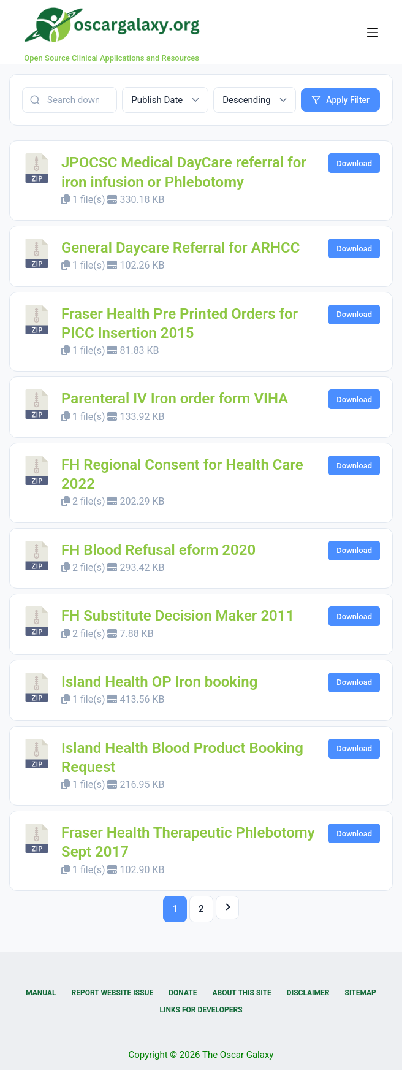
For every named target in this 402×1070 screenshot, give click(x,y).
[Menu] (372, 32)
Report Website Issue (113, 992)
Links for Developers (200, 1010)
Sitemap (360, 992)
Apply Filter (340, 100)
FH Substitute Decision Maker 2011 (177, 615)
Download (354, 163)
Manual (41, 992)
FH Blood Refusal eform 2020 (158, 550)
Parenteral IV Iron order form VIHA (174, 398)
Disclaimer (308, 992)
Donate (183, 992)
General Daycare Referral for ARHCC (180, 247)
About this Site (241, 992)
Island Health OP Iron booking (159, 681)
